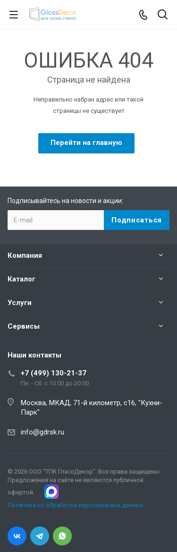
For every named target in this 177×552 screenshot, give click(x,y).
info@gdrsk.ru (42, 432)
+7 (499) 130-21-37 (53, 373)
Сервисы (24, 326)
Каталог (21, 279)
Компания (25, 255)
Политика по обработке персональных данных (75, 505)
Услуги (20, 302)
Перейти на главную (86, 142)
